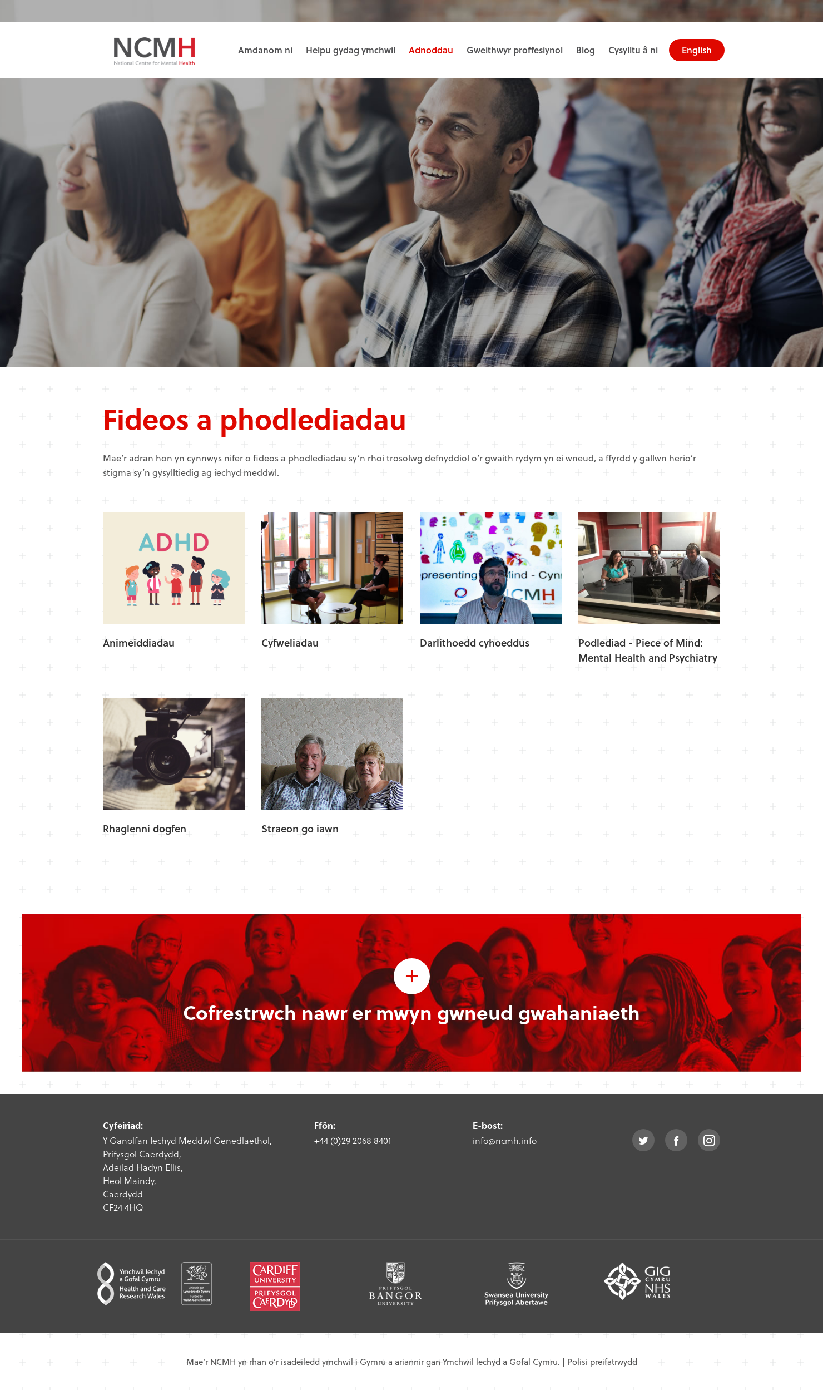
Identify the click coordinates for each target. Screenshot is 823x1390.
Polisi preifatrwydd (602, 1362)
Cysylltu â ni (633, 49)
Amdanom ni (265, 49)
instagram (709, 1140)
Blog (585, 49)
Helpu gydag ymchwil (350, 49)
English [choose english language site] (697, 49)
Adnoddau (431, 49)
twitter (643, 1140)
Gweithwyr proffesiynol (515, 49)
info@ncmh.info (505, 1140)
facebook (676, 1140)
